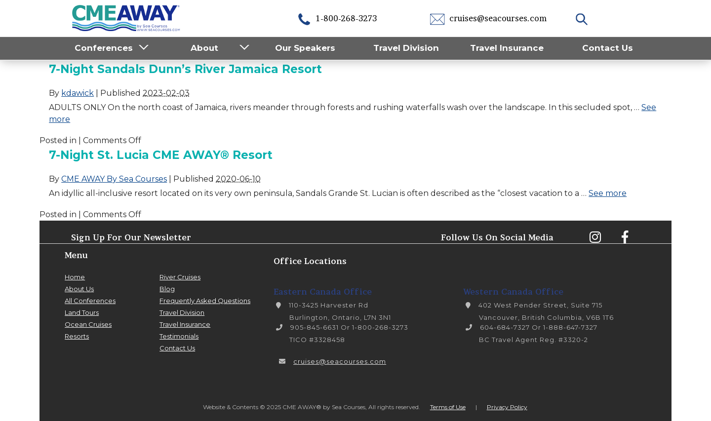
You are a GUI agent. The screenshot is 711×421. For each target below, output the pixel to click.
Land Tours (82, 312)
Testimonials (178, 336)
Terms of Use (448, 407)
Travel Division (406, 48)
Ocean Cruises (88, 324)
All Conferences (90, 301)
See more (608, 193)
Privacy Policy (507, 407)
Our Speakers (305, 48)
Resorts (77, 336)
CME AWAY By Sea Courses (114, 179)
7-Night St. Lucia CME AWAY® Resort (161, 155)
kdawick (77, 93)
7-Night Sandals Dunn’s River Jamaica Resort (185, 69)
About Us (79, 289)
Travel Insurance (507, 48)
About (204, 48)
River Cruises (179, 277)
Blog (167, 289)
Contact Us (607, 48)
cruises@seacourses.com (488, 18)
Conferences (104, 48)
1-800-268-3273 (337, 18)
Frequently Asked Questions (204, 301)
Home (75, 277)
